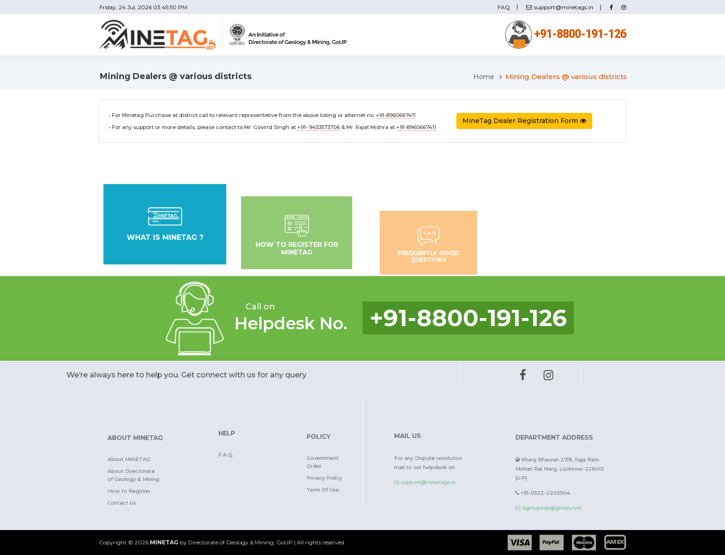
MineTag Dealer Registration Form (524, 121)
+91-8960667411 (396, 115)
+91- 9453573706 (318, 127)
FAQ (504, 7)
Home (483, 77)
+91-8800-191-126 (565, 34)
